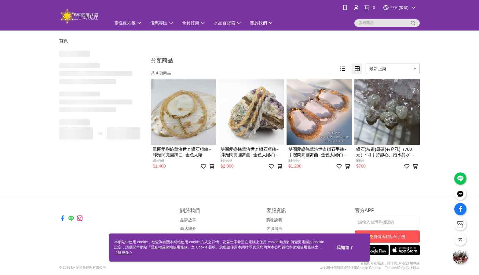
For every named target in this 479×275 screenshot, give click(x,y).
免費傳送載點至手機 (387, 236)
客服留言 (274, 228)
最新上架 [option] (377, 68)
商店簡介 (188, 228)
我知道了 (344, 247)
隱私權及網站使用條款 (169, 247)
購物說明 (274, 220)
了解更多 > (123, 252)
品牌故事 (188, 220)
